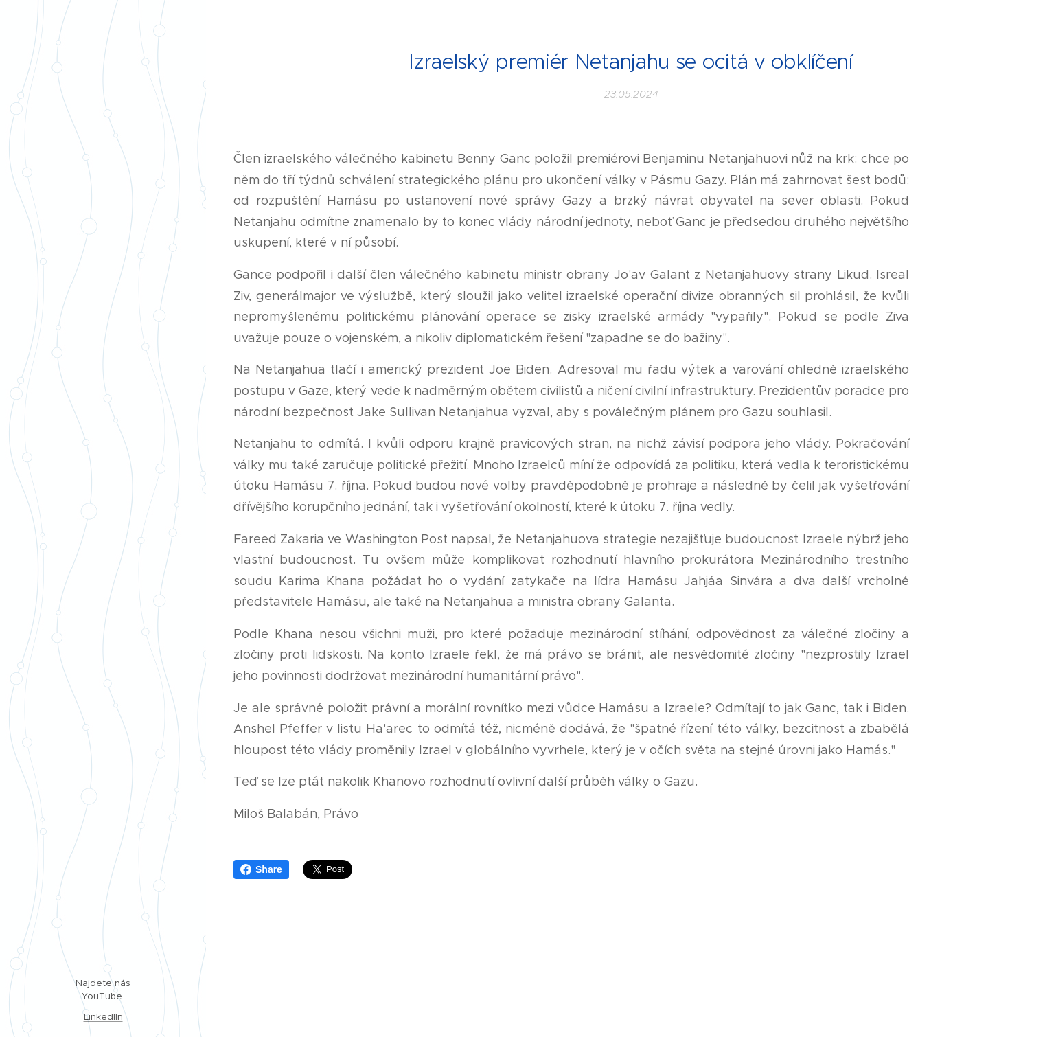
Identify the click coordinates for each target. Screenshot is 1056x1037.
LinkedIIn (103, 1017)
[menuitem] (103, 418)
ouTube (106, 996)
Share (261, 869)
